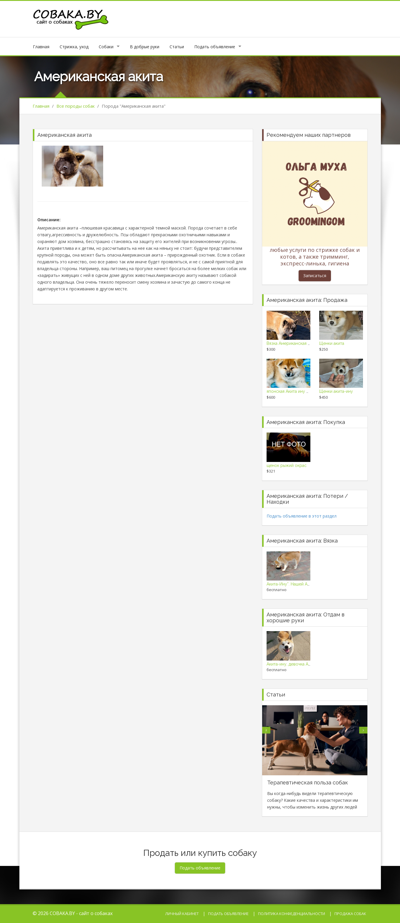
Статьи (177, 46)
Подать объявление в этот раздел (302, 516)
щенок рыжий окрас (287, 465)
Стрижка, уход (74, 46)
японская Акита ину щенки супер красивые (309, 391)
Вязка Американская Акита (293, 343)
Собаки (106, 46)
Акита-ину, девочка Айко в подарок (302, 664)
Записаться (314, 275)
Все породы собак (75, 106)
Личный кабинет (182, 913)
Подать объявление (214, 46)
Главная (41, 46)
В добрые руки (144, 46)
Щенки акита (331, 343)
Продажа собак (350, 913)
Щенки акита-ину (336, 391)
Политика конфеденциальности (291, 913)
